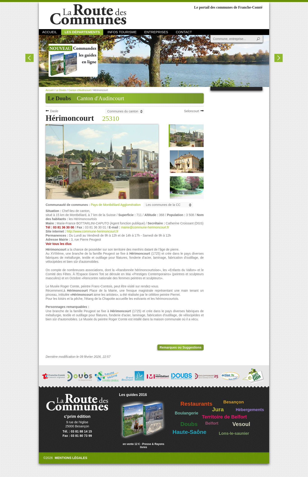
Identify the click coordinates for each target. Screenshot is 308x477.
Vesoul (241, 424)
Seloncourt (191, 111)
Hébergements (250, 409)
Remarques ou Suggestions (180, 347)
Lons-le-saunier (234, 433)
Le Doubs (61, 90)
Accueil (49, 32)
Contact (184, 32)
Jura (218, 409)
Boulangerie (186, 413)
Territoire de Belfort (224, 417)
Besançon (233, 402)
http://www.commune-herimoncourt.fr (92, 231)
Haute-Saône (189, 432)
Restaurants (196, 404)
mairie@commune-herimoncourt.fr (145, 227)
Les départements (82, 32)
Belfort (211, 423)
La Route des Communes (88, 14)
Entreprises (156, 32)
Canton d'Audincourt (100, 98)
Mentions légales (71, 458)
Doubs (189, 424)
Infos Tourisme (122, 32)
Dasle (54, 111)
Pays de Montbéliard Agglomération (116, 205)
